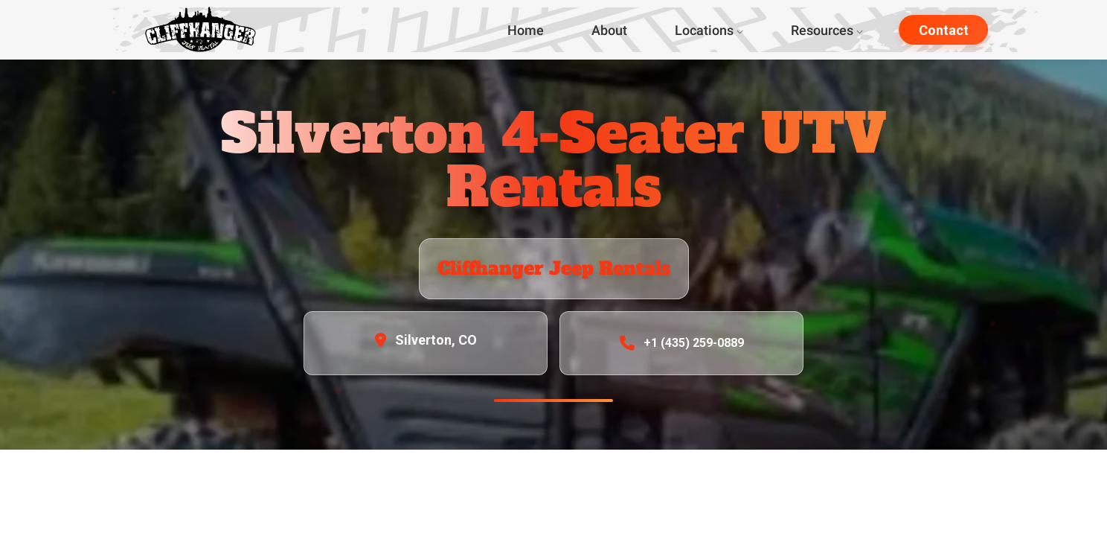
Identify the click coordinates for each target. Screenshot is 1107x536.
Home (525, 30)
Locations (709, 30)
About (609, 30)
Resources (827, 30)
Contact (944, 30)
